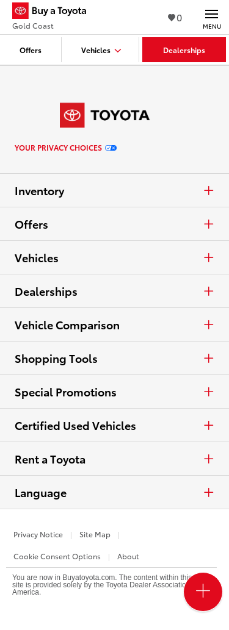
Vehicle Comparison (114, 324)
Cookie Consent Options (57, 556)
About (128, 556)
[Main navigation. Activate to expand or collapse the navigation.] (211, 17)
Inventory (114, 190)
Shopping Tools (114, 358)
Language (114, 492)
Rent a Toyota (114, 459)
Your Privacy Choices (66, 147)
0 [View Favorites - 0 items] (175, 17)
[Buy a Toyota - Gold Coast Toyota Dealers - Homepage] (54, 12)
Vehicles (114, 257)
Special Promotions (114, 391)
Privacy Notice (38, 534)
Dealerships (114, 291)
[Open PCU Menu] (203, 592)
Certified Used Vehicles (114, 425)
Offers (114, 224)
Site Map (95, 534)
